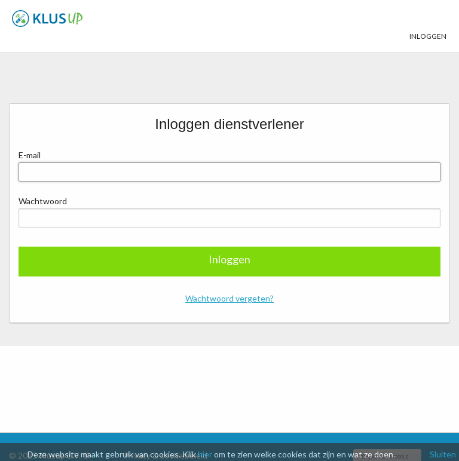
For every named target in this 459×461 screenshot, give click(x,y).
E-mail (30, 155)
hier (205, 454)
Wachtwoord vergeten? (229, 298)
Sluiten (443, 454)
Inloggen (427, 19)
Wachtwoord (43, 201)
